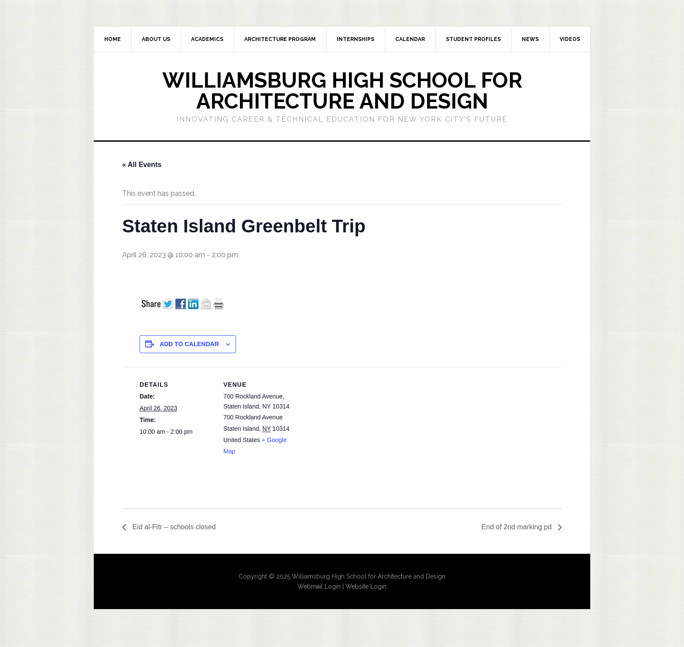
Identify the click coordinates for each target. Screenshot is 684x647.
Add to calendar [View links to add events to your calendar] (189, 344)
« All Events (141, 164)
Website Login (365, 586)
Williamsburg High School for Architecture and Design (342, 90)
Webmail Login (319, 586)
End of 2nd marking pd (518, 527)
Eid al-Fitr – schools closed (173, 527)
